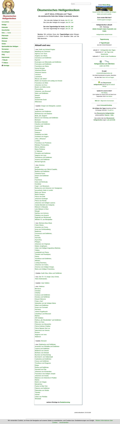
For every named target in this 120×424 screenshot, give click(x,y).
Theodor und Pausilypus (42, 254)
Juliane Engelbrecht (41, 311)
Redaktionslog (65, 402)
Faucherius (38, 180)
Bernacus (38, 288)
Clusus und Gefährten (42, 361)
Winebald (38, 398)
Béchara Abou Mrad (45, 223)
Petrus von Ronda (40, 200)
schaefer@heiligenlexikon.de (104, 73)
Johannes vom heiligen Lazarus (45, 203)
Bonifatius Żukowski (41, 122)
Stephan (37, 97)
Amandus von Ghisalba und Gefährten (47, 346)
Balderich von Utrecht (42, 350)
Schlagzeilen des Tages (107, 50)
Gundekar (38, 184)
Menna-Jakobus (40, 147)
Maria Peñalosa (40, 149)
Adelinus (41, 286)
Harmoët (37, 237)
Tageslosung (104, 39)
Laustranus (38, 76)
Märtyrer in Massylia (41, 207)
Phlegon (37, 242)
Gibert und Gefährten (41, 305)
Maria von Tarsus (40, 192)
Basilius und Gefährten (42, 171)
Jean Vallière (45, 283)
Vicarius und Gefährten (42, 159)
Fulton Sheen (39, 225)
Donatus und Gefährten (42, 297)
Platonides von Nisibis (42, 390)
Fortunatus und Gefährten (43, 64)
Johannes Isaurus (40, 72)
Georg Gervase (40, 68)
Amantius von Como (41, 227)
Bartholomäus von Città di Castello (46, 169)
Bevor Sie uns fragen (108, 77)
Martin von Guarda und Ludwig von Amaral (48, 81)
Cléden (37, 250)
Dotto (36, 178)
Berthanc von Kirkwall (42, 353)
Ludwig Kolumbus (40, 263)
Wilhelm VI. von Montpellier (43, 219)
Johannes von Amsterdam (43, 371)
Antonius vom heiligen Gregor (44, 267)
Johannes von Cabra (41, 265)
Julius (40, 138)
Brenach (44, 341)
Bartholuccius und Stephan (43, 113)
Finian (39, 301)
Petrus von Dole (40, 196)
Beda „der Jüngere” (41, 116)
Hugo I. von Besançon (42, 186)
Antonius (42, 165)
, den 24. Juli (69, 28)
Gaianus (37, 132)
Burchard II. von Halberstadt (44, 357)
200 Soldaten (39, 318)
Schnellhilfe (5, 22)
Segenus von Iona (40, 334)
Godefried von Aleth (41, 134)
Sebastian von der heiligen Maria (45, 303)
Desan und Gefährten (42, 175)
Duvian (37, 235)
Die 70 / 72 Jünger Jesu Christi (49, 277)
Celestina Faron (40, 173)
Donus (37, 128)
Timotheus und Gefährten (43, 258)
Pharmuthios (39, 89)
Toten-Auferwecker (41, 279)
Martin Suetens (40, 194)
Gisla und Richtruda (41, 182)
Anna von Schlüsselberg (42, 229)
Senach (37, 95)
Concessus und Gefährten (43, 233)
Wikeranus (38, 102)
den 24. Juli (69, 22)
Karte (9, 33)
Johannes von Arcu (41, 85)
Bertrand (37, 120)
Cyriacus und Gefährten (42, 295)
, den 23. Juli (69, 26)
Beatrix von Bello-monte (42, 87)
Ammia (41, 109)
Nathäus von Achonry (42, 213)
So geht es (110, 110)
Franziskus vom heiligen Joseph (45, 373)
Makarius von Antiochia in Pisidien (46, 378)
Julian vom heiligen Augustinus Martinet (47, 248)
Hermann (38, 309)
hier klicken (104, 92)
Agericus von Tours (41, 53)
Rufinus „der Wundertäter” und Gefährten (48, 320)
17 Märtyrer (38, 151)
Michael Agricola (40, 161)
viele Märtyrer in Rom (42, 209)
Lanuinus (38, 74)
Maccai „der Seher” (41, 79)
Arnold (37, 167)
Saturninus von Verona (42, 330)
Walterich (38, 337)
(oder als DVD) (104, 64)
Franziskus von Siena (42, 66)
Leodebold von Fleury (42, 252)
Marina (37, 380)
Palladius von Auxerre (42, 215)
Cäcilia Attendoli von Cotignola (44, 205)
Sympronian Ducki (41, 99)
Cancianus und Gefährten (43, 58)
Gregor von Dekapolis (48, 106)
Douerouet (38, 130)
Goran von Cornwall (41, 307)
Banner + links (109, 115)
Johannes (43, 91)
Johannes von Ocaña (42, 376)
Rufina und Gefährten (42, 367)
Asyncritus (38, 240)
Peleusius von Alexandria (43, 324)
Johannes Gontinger (41, 198)
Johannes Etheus (40, 70)
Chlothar (37, 293)
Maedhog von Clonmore (42, 51)
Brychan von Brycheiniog (43, 355)
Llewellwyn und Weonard (43, 314)
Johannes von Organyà (42, 244)
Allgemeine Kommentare (107, 100)
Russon (37, 332)
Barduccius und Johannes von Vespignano (48, 188)
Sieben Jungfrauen (41, 246)
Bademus (38, 231)
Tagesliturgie (105, 43)
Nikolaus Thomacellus (42, 145)
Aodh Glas (44, 273)
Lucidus (37, 141)
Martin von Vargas (40, 382)
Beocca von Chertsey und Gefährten (46, 118)
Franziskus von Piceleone (43, 143)
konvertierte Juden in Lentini (44, 190)
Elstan (37, 365)
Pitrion (37, 256)
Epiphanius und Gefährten (47, 344)
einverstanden (63, 422)
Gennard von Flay (40, 369)
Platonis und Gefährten (42, 388)
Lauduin (58, 106)
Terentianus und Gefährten (43, 157)
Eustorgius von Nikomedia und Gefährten (48, 62)
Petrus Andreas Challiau (42, 326)
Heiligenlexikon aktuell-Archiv (104, 34)
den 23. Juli (69, 20)
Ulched (37, 394)
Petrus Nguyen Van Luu (42, 328)
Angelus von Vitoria (41, 56)
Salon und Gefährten (41, 93)
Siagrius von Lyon (40, 155)
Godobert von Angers (42, 136)
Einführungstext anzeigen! (104, 19)
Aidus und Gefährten (55, 273)
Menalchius (38, 384)
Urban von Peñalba (41, 396)
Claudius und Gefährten (42, 124)
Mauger (37, 211)
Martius (37, 316)
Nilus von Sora (39, 322)
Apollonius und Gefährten (43, 111)
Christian (38, 291)
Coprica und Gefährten (42, 348)
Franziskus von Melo (41, 83)
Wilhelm (37, 260)
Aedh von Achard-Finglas (47, 49)
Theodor (37, 392)
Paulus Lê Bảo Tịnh (41, 386)
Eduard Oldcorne (40, 299)
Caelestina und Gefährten (43, 359)
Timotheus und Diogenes (43, 363)
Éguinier (37, 60)
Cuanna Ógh (39, 126)
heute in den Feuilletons (108, 56)
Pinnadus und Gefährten (42, 153)
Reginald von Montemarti (43, 217)
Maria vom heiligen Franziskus (44, 269)
